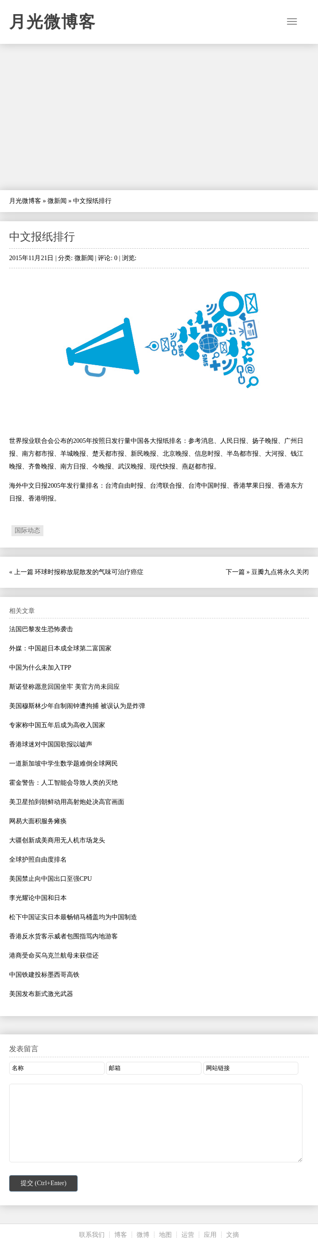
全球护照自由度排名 (38, 859)
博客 (120, 1234)
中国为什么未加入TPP (40, 667)
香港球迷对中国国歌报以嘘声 (50, 744)
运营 (187, 1234)
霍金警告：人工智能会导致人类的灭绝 (63, 782)
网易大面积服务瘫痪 (38, 821)
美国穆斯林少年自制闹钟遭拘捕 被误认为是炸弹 (77, 706)
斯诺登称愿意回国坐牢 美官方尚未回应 (64, 686)
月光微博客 (52, 22)
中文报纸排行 (42, 237)
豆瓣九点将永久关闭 (280, 572)
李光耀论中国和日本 (38, 898)
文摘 (232, 1234)
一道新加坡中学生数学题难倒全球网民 (63, 763)
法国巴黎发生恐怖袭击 (41, 629)
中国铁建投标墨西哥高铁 (44, 974)
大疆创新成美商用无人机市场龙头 (57, 840)
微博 (143, 1234)
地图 (165, 1234)
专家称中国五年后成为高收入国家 (57, 725)
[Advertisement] (159, 117)
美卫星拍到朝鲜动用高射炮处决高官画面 (66, 802)
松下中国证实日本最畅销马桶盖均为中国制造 (73, 917)
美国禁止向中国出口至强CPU (50, 878)
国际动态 (27, 530)
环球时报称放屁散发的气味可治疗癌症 (89, 572)
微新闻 (57, 200)
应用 (210, 1234)
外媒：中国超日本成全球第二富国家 (60, 648)
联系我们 (92, 1234)
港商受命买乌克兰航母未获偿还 (54, 955)
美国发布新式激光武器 (41, 993)
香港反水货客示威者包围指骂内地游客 (63, 936)
